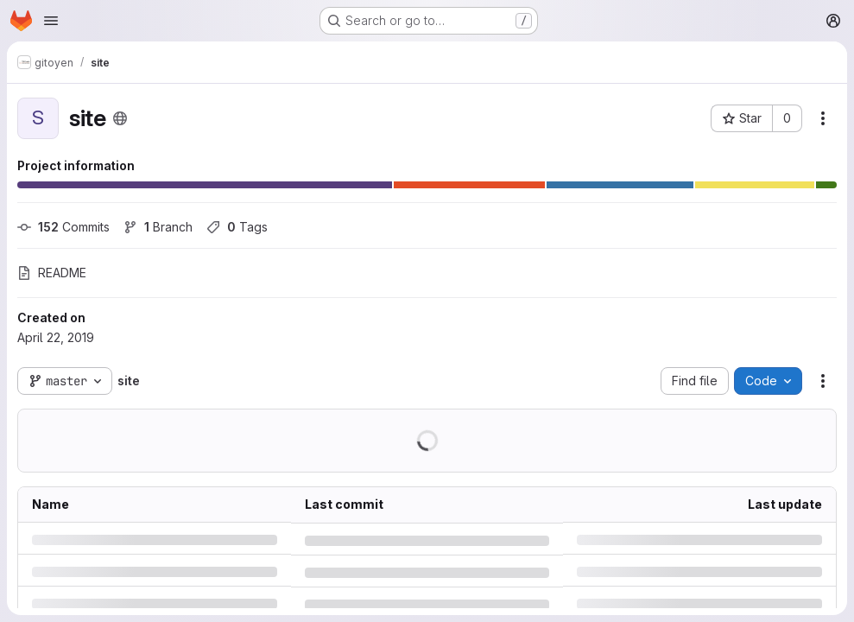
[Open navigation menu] (51, 21)
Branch (158, 226)
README (51, 272)
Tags (237, 226)
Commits (63, 226)
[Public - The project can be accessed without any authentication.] (120, 118)
